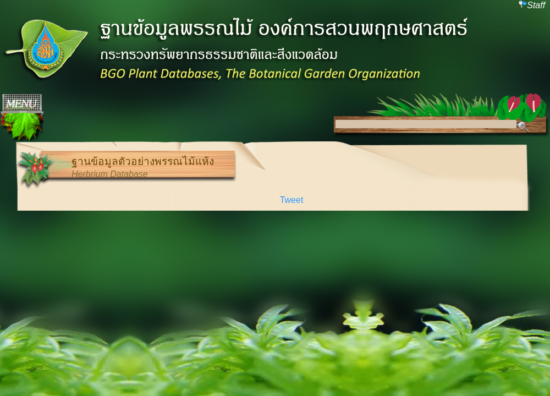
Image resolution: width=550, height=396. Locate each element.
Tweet (292, 200)
